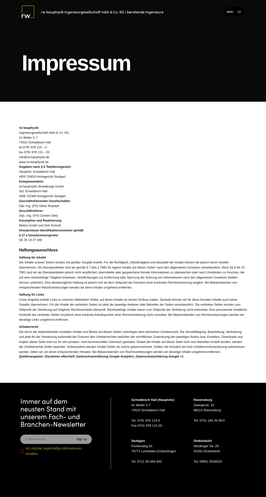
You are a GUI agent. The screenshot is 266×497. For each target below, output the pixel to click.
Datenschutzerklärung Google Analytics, (105, 356)
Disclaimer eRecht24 (59, 356)
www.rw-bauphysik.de (34, 162)
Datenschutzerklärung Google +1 (160, 356)
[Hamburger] (233, 12)
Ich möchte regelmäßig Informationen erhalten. (54, 451)
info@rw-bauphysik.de (34, 157)
